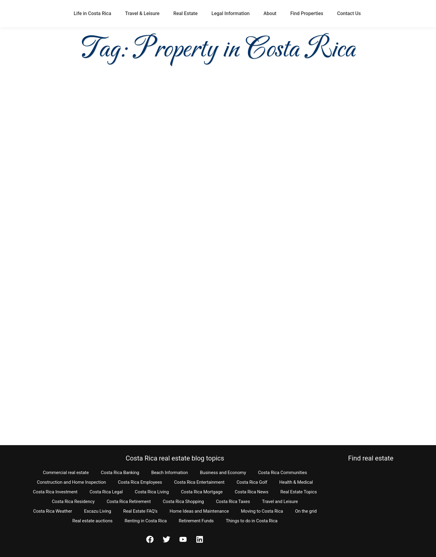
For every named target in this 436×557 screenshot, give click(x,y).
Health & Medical (296, 482)
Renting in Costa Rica (146, 521)
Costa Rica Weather (52, 511)
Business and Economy (223, 472)
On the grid (306, 511)
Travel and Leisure (280, 501)
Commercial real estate (66, 472)
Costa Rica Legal (106, 492)
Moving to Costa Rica (262, 511)
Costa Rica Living (152, 492)
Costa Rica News (251, 492)
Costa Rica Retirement (129, 501)
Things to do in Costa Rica (252, 521)
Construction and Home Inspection (71, 482)
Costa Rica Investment (55, 492)
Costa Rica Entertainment (199, 482)
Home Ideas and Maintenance (199, 511)
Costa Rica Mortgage (202, 492)
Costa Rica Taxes (233, 501)
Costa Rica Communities (282, 472)
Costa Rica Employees (140, 482)
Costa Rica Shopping (183, 501)
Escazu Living (97, 511)
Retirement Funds (196, 521)
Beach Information (169, 472)
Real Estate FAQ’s (140, 511)
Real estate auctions (92, 521)
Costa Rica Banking (120, 472)
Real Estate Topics (299, 492)
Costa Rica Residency (73, 501)
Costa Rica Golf (252, 482)
